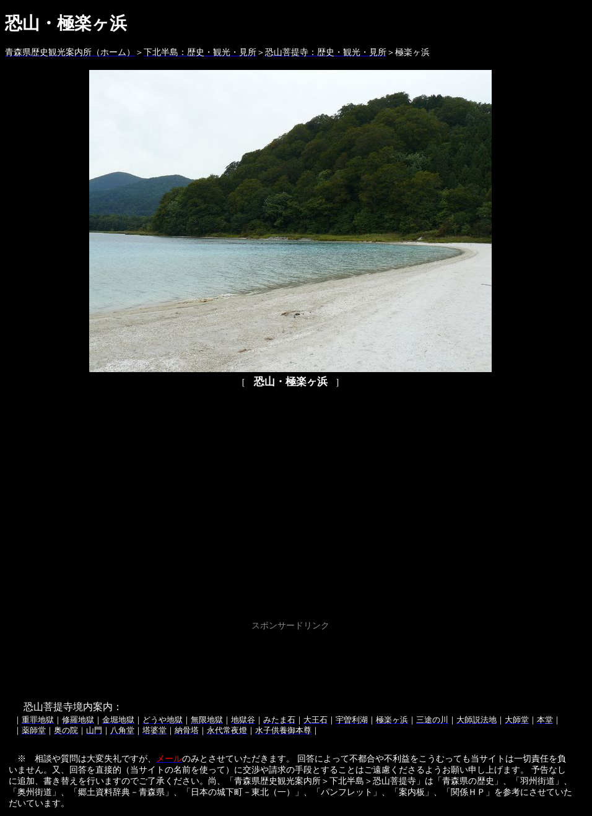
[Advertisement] (290, 662)
